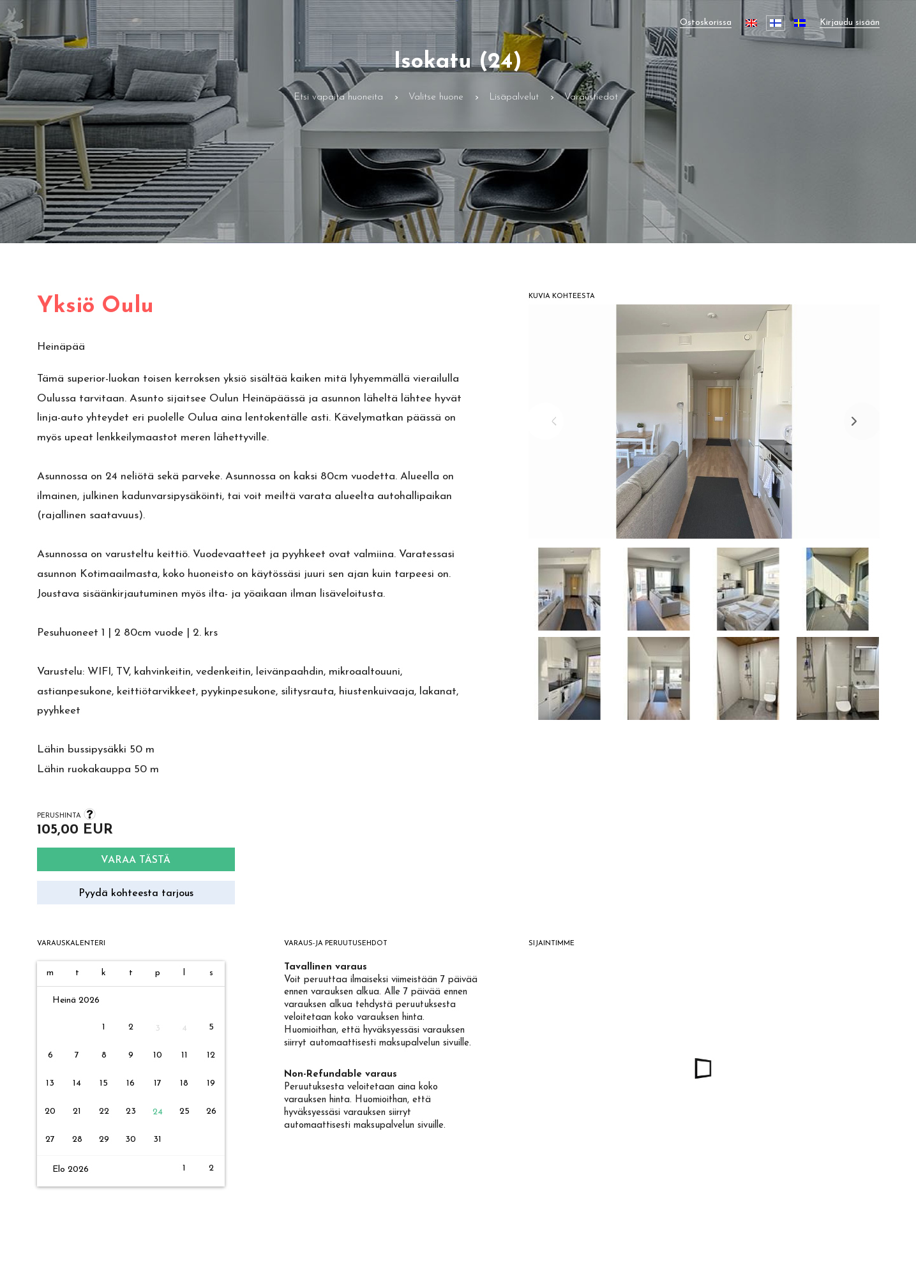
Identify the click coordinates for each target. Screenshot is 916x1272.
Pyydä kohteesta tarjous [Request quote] (136, 893)
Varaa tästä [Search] (135, 860)
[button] (570, 592)
